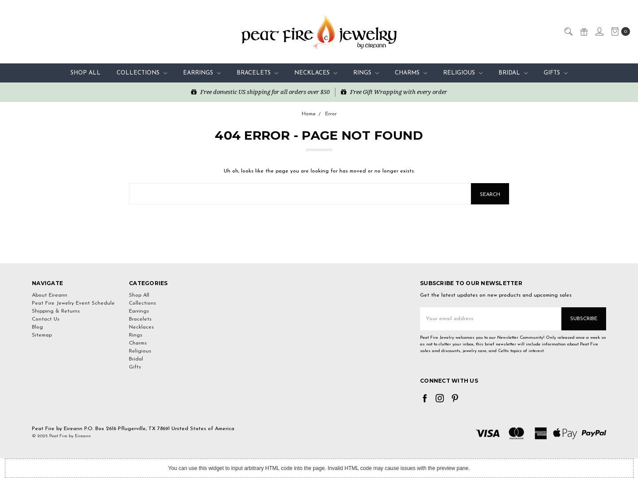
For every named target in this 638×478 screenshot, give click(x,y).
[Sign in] (599, 31)
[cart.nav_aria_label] (618, 31)
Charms (411, 73)
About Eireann (49, 295)
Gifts (556, 73)
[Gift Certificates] (583, 31)
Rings (366, 73)
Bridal (513, 73)
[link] (319, 247)
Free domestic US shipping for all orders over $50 (260, 92)
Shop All (85, 73)
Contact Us (45, 319)
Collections (142, 73)
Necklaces (315, 73)
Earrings (202, 73)
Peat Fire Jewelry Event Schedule (73, 303)
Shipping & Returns (56, 311)
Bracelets (257, 73)
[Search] (568, 31)
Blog (37, 327)
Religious (462, 73)
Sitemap (42, 335)
